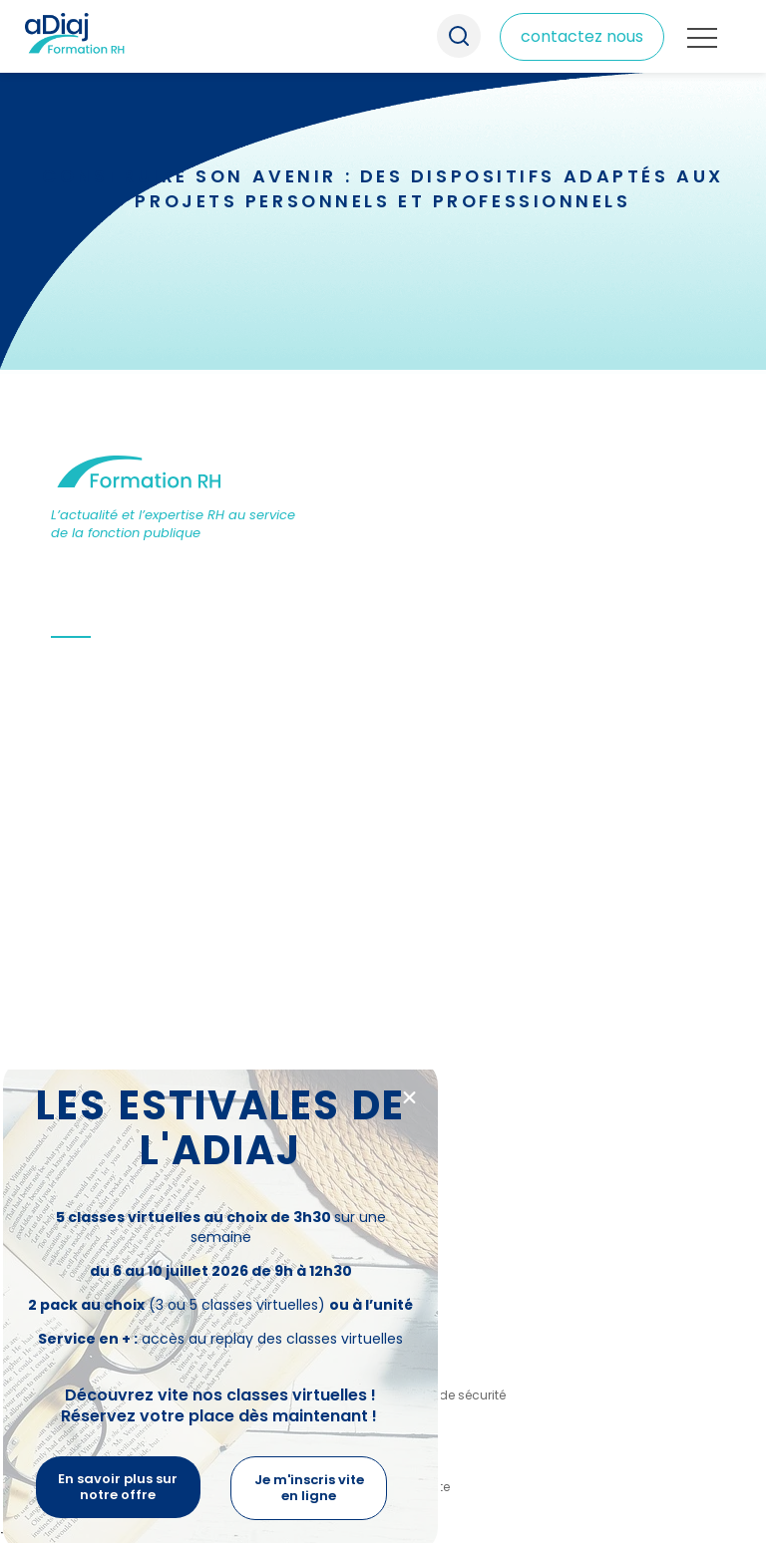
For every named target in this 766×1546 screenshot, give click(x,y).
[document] (383, 773)
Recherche (458, 37)
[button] (409, 1097)
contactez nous (582, 36)
